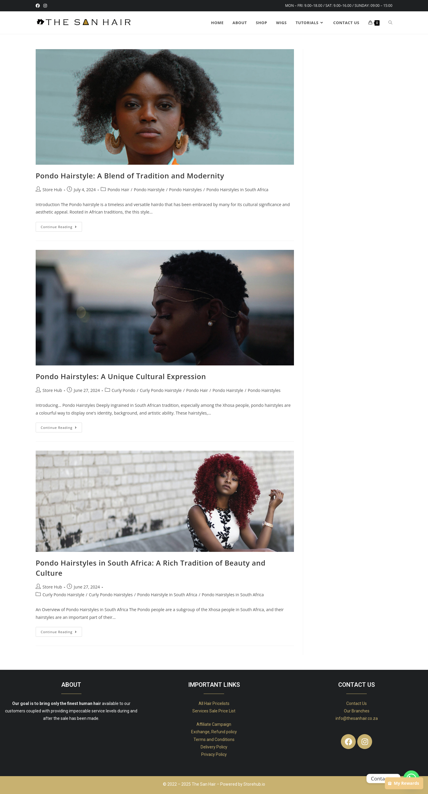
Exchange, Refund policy (214, 731)
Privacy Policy (214, 754)
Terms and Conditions (214, 739)
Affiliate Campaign (213, 724)
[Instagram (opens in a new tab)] (45, 6)
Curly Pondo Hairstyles (111, 594)
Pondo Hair (118, 189)
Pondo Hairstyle (149, 189)
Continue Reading (61, 225)
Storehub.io (254, 784)
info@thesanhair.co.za (357, 718)
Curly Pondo (124, 390)
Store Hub (52, 189)
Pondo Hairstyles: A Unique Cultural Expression (121, 376)
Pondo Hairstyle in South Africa (167, 594)
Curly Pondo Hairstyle (161, 390)
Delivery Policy (214, 747)
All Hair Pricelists (214, 703)
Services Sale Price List (213, 711)
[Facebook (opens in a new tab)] (39, 6)
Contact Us (356, 703)
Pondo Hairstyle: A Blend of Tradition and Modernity (130, 175)
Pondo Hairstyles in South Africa (237, 189)
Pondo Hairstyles (185, 189)
